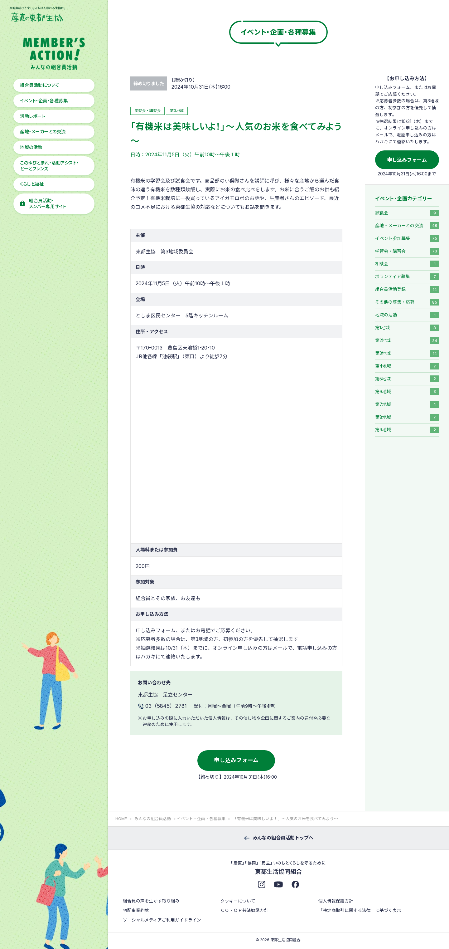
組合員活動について (39, 85)
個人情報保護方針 (335, 900)
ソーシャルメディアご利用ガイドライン (162, 919)
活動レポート (32, 116)
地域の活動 (31, 147)
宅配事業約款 (136, 910)
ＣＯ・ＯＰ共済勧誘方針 (244, 910)
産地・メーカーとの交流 (42, 131)
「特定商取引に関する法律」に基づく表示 (359, 910)
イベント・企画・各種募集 (44, 100)
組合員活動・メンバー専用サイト (47, 203)
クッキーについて (237, 900)
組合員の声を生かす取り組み (151, 900)
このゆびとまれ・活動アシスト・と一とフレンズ (49, 165)
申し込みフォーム (236, 760)
